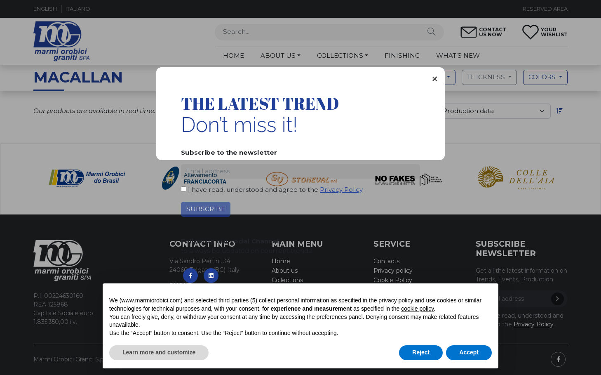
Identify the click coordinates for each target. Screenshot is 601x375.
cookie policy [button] (417, 308)
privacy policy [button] (395, 300)
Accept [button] (469, 352)
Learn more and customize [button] (158, 352)
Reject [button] (421, 352)
